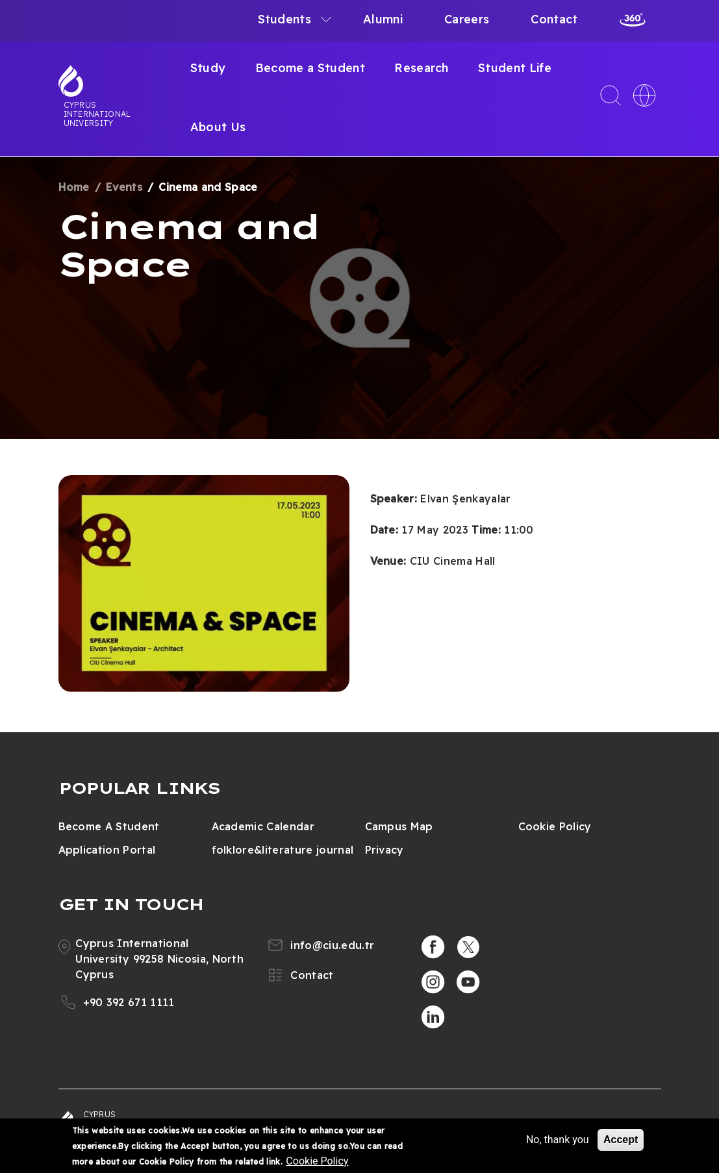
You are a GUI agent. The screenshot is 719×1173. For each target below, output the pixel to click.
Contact (554, 19)
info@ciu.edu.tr (332, 945)
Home (74, 186)
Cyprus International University (97, 113)
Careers (466, 19)
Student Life (514, 67)
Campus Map (399, 826)
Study (208, 67)
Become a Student (310, 67)
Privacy (384, 849)
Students (285, 19)
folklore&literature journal (283, 849)
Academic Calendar (263, 826)
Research (421, 67)
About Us (218, 126)
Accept (620, 1139)
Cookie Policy (555, 826)
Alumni (383, 19)
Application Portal (107, 849)
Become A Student (109, 826)
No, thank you (557, 1139)
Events (124, 186)
